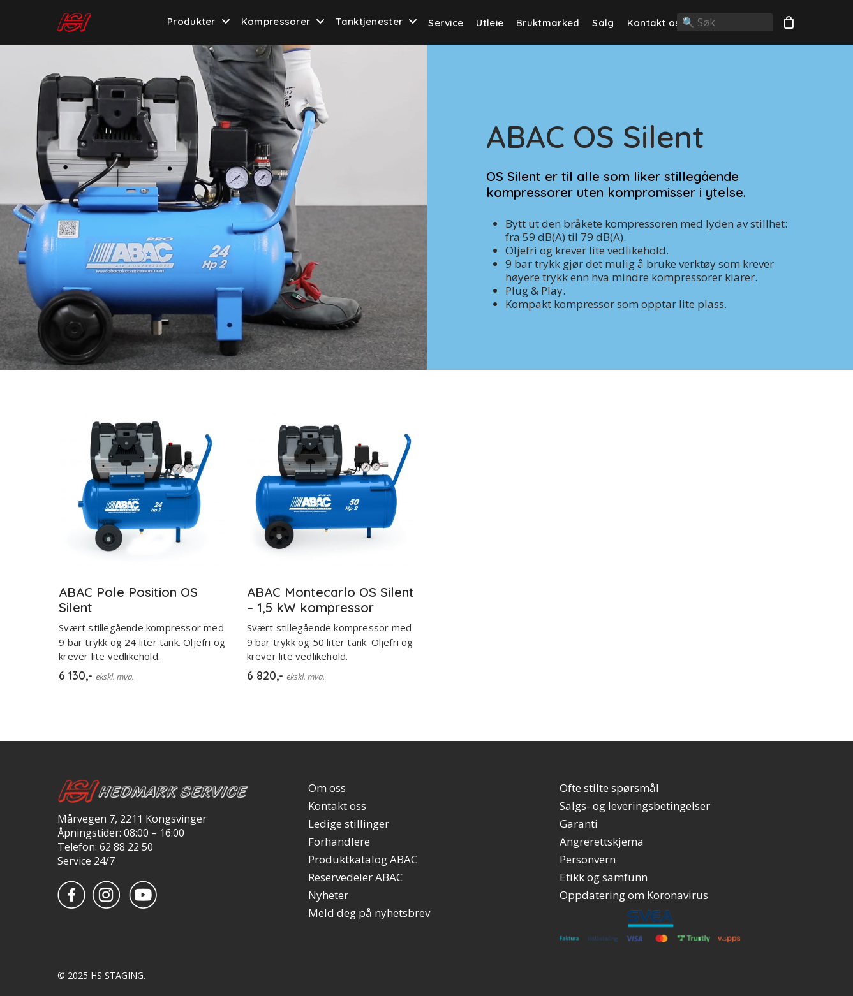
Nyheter (328, 895)
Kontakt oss (337, 806)
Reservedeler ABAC (355, 877)
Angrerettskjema (602, 841)
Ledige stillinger (348, 823)
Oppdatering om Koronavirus (634, 895)
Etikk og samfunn (604, 877)
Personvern (588, 859)
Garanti (579, 823)
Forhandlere (339, 841)
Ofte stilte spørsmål (609, 788)
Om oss (327, 788)
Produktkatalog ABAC (362, 859)
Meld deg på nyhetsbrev (369, 913)
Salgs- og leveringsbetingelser (635, 806)
